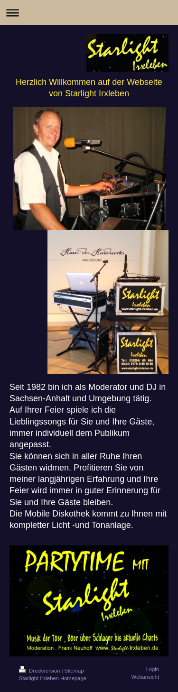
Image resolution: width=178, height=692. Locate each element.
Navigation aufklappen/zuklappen (89, 12)
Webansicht (145, 677)
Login (152, 669)
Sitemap (74, 671)
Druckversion (40, 671)
